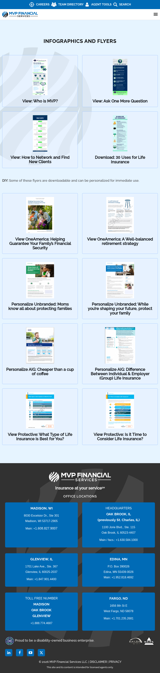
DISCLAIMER (98, 662)
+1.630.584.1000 (127, 539)
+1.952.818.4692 (123, 577)
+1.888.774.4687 (41, 623)
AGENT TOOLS (101, 4)
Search (125, 4)
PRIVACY (115, 662)
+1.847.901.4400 (45, 579)
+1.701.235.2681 (123, 618)
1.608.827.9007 (46, 528)
